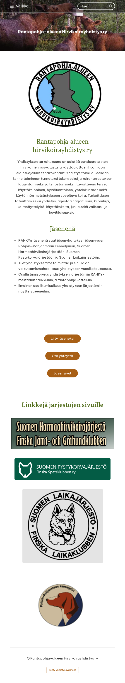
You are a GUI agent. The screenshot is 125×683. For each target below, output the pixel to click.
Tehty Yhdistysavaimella (62, 670)
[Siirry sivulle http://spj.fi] (62, 469)
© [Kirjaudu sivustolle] (28, 658)
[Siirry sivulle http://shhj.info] (62, 433)
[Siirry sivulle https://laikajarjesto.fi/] (62, 526)
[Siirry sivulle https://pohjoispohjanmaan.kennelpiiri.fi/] (62, 605)
